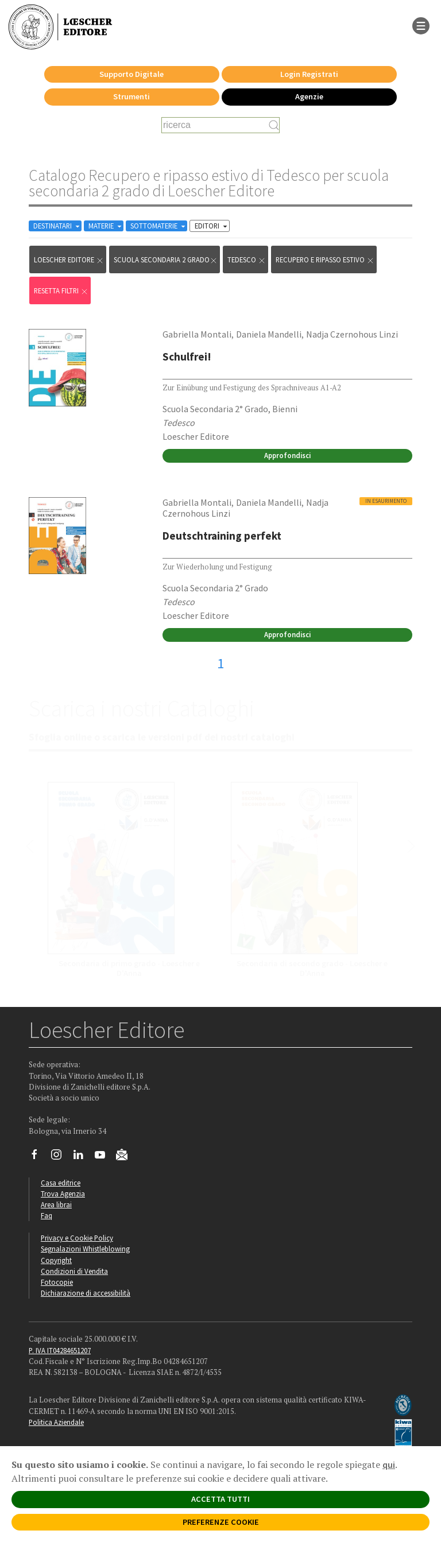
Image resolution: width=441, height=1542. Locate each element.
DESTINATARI (57, 226)
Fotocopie (57, 1282)
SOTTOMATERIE (158, 226)
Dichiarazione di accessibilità (85, 1292)
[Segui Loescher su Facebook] (39, 1157)
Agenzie (309, 96)
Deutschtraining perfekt (222, 536)
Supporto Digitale (131, 74)
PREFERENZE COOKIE (221, 1522)
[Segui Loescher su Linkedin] (82, 1157)
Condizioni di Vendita (74, 1271)
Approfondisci (287, 455)
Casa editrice (60, 1182)
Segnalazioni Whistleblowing (85, 1248)
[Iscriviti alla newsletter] (126, 1156)
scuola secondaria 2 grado (166, 260)
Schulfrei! (187, 356)
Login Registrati (309, 74)
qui (388, 1464)
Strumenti (131, 96)
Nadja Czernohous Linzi (352, 334)
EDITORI (212, 226)
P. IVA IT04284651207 (60, 1350)
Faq (46, 1215)
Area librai (56, 1204)
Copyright (56, 1260)
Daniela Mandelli (268, 334)
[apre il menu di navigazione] (421, 24)
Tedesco (246, 260)
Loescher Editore (69, 260)
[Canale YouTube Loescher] (104, 1157)
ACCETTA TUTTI (220, 1499)
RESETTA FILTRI (61, 291)
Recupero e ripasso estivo (325, 260)
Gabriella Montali (197, 334)
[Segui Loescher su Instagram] (61, 1157)
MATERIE (105, 226)
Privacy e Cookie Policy (77, 1237)
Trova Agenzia (63, 1193)
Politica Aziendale (56, 1422)
